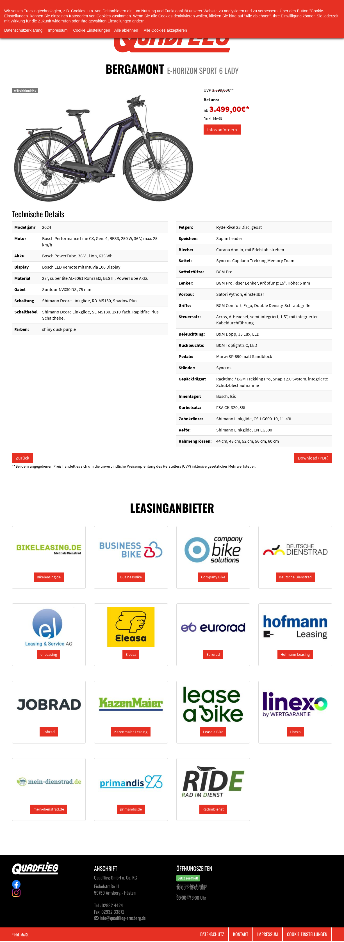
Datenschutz (212, 934)
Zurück (22, 458)
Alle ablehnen (126, 30)
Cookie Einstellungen (307, 934)
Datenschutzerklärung (23, 30)
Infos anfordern (222, 129)
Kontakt (240, 934)
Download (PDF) (313, 458)
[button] (49, 577)
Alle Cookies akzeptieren (165, 30)
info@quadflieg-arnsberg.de (123, 918)
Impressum (267, 934)
